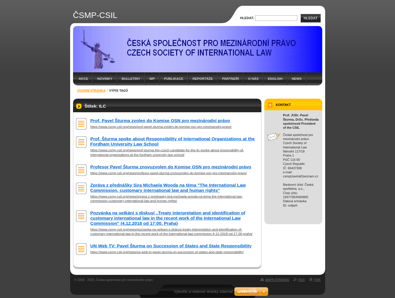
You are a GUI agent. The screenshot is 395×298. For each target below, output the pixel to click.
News (297, 78)
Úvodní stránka (91, 90)
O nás (253, 78)
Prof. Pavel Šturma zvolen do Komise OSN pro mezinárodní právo (160, 120)
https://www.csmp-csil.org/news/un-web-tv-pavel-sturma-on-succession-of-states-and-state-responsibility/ (167, 252)
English (275, 78)
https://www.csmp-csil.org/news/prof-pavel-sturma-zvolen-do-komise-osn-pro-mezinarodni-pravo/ (161, 126)
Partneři (230, 78)
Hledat (311, 18)
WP (152, 78)
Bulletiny (131, 78)
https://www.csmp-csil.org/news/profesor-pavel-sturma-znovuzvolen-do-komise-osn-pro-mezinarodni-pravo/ (168, 173)
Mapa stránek (277, 280)
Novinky (104, 78)
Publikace (173, 78)
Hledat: (247, 18)
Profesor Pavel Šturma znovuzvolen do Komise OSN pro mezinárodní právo (170, 166)
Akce (83, 78)
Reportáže (202, 78)
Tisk (317, 280)
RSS (301, 280)
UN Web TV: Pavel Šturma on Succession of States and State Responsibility (171, 245)
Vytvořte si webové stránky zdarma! (203, 291)
